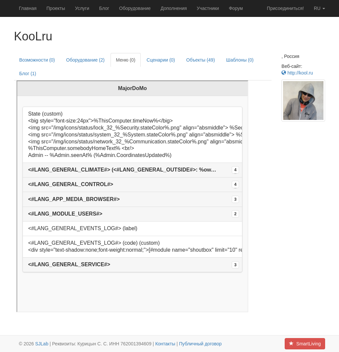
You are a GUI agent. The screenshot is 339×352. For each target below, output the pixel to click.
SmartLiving (305, 343)
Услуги (82, 8)
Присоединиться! (285, 8)
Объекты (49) (200, 60)
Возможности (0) (37, 60)
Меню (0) (125, 60)
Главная (27, 8)
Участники (208, 8)
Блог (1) (27, 73)
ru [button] (319, 8)
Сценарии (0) (161, 60)
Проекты (55, 8)
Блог (104, 8)
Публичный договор (200, 343)
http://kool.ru (297, 72)
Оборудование (135, 8)
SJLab (41, 343)
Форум (236, 8)
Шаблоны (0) (240, 60)
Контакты (165, 343)
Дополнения (174, 8)
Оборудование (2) (85, 60)
